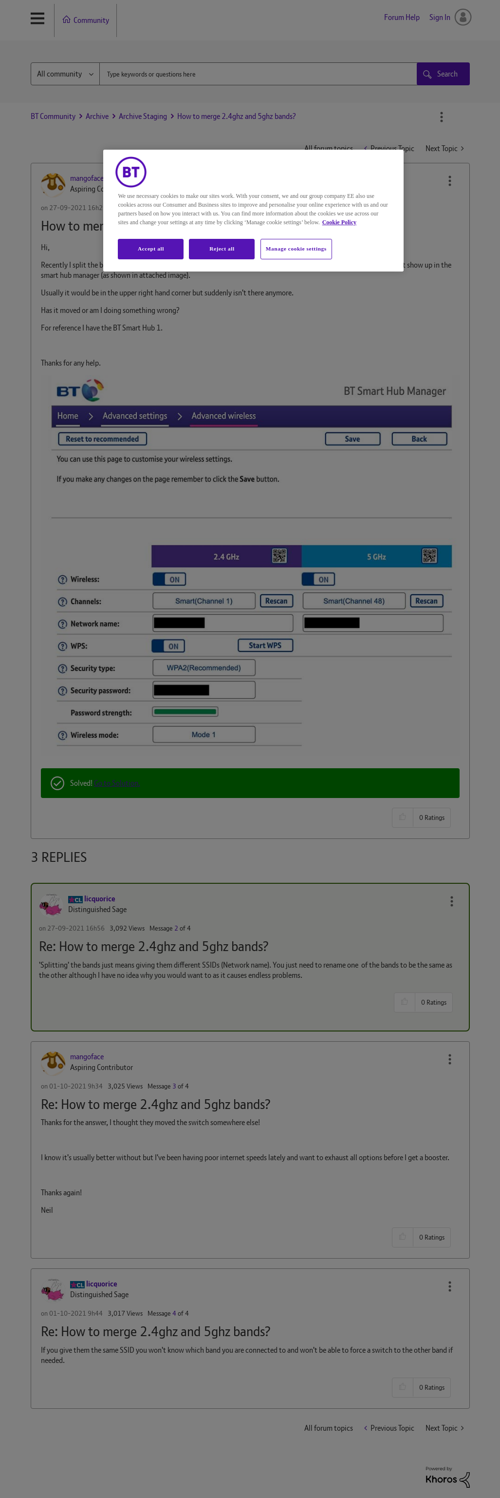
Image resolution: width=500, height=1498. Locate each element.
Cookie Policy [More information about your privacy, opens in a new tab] (339, 222)
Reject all (221, 249)
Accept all (151, 249)
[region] (253, 211)
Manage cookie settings (296, 249)
